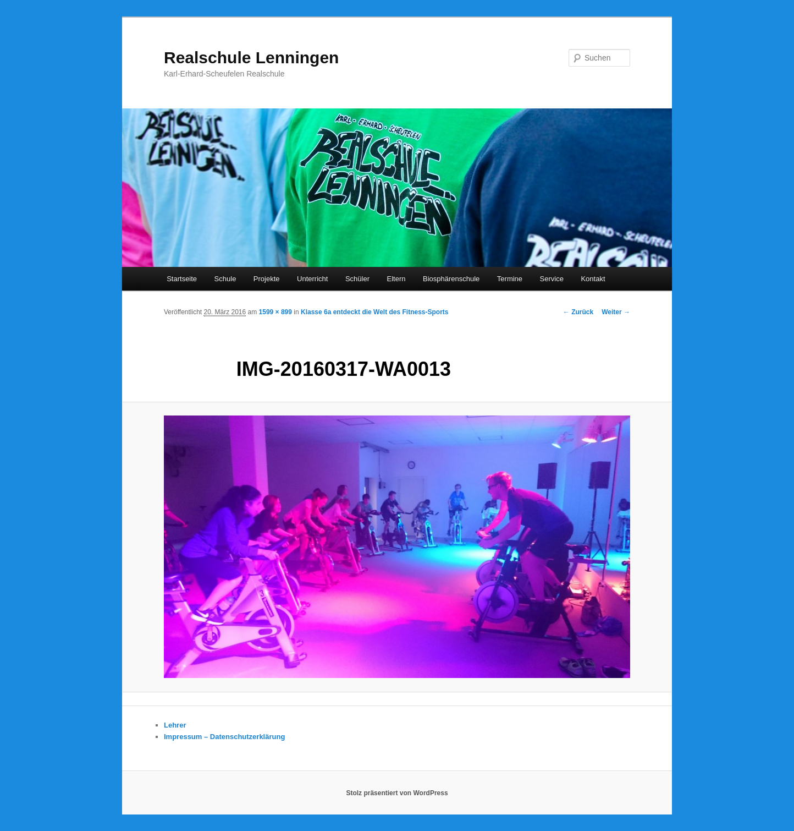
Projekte (266, 279)
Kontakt (593, 279)
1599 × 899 (275, 312)
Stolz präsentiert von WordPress (397, 793)
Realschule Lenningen (251, 57)
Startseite (182, 279)
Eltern (396, 279)
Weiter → (616, 312)
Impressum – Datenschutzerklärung (224, 736)
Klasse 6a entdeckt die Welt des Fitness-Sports (375, 312)
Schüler (357, 279)
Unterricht (312, 279)
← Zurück (578, 312)
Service (552, 279)
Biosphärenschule (451, 279)
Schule (225, 279)
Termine (509, 279)
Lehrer (175, 725)
